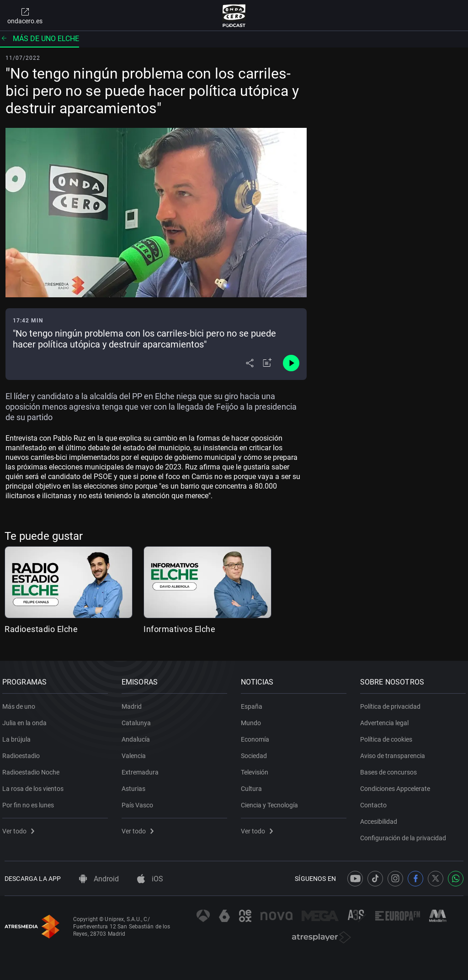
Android (99, 879)
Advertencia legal (386, 719)
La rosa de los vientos (35, 785)
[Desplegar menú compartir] (249, 363)
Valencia (136, 752)
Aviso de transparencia (394, 752)
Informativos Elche (179, 629)
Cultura (253, 785)
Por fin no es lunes (30, 801)
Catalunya (138, 719)
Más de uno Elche (39, 38)
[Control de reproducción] (291, 363)
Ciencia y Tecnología (271, 801)
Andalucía (138, 735)
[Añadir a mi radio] (267, 363)
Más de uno (21, 702)
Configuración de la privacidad (405, 834)
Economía (257, 735)
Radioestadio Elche (41, 629)
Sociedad (256, 752)
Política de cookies (388, 735)
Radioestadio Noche (33, 768)
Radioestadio (23, 752)
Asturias (136, 785)
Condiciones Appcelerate (397, 785)
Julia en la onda (27, 719)
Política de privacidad (392, 702)
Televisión (257, 768)
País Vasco (139, 801)
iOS (150, 879)
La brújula (19, 735)
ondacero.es (25, 15)
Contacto (375, 801)
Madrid (134, 702)
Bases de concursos (390, 768)
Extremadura (142, 768)
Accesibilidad (380, 818)
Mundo (253, 719)
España (254, 702)
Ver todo (21, 827)
